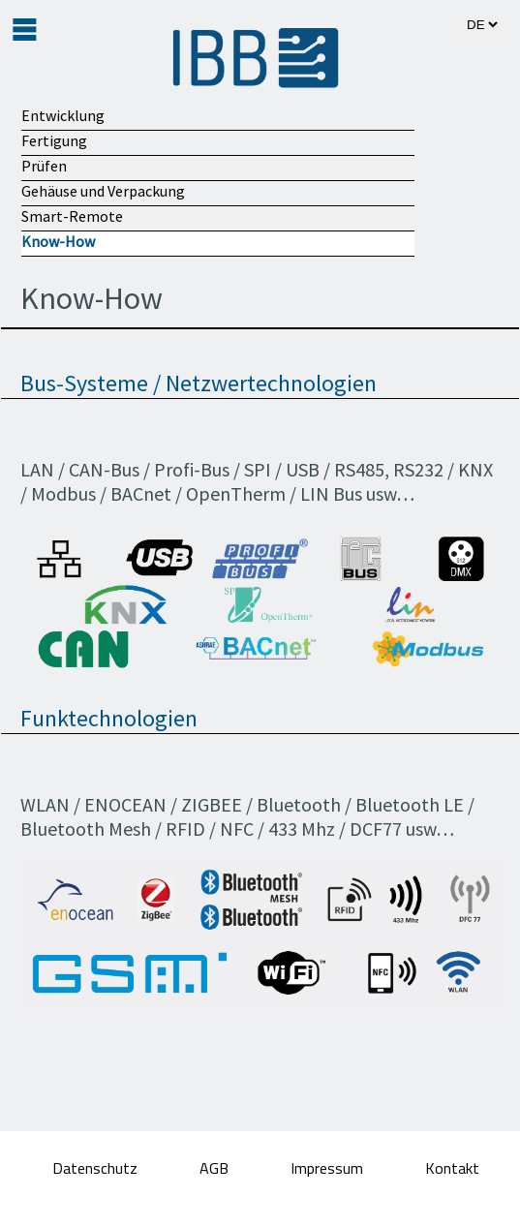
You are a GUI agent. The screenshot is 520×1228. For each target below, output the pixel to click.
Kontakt (452, 1168)
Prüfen (44, 165)
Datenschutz (96, 1168)
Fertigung (54, 140)
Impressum (329, 1168)
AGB (215, 1168)
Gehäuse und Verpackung (103, 190)
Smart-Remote (72, 216)
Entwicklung (63, 115)
